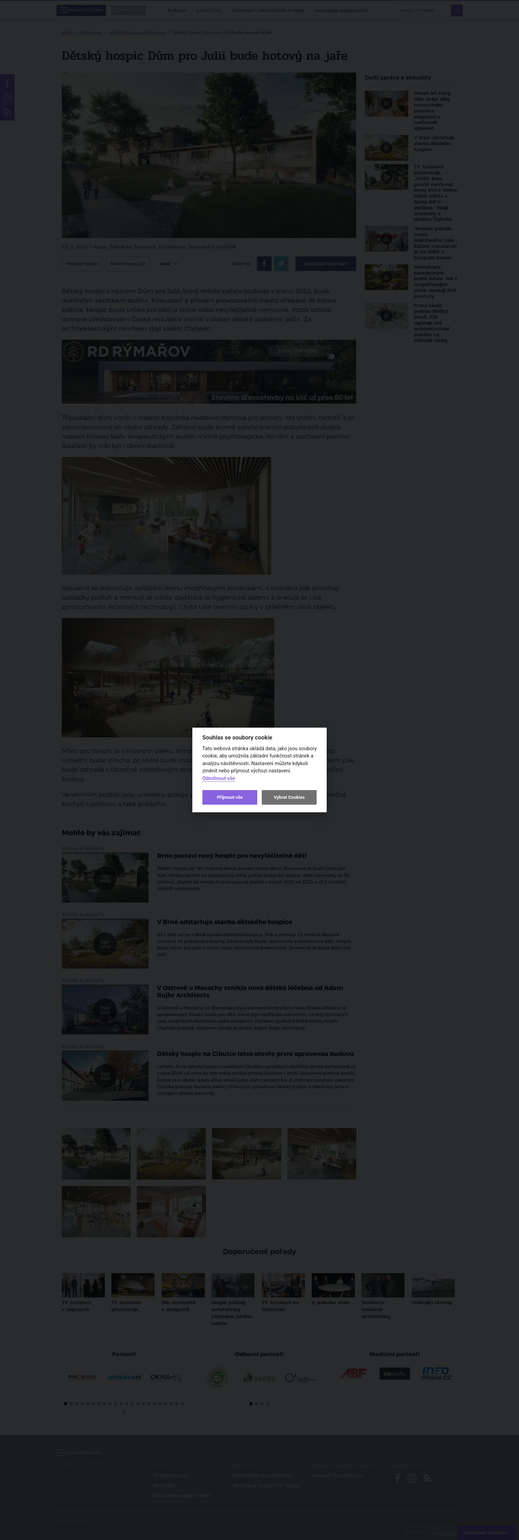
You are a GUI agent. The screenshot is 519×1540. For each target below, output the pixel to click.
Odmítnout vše (218, 778)
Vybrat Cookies (289, 797)
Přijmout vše (230, 797)
